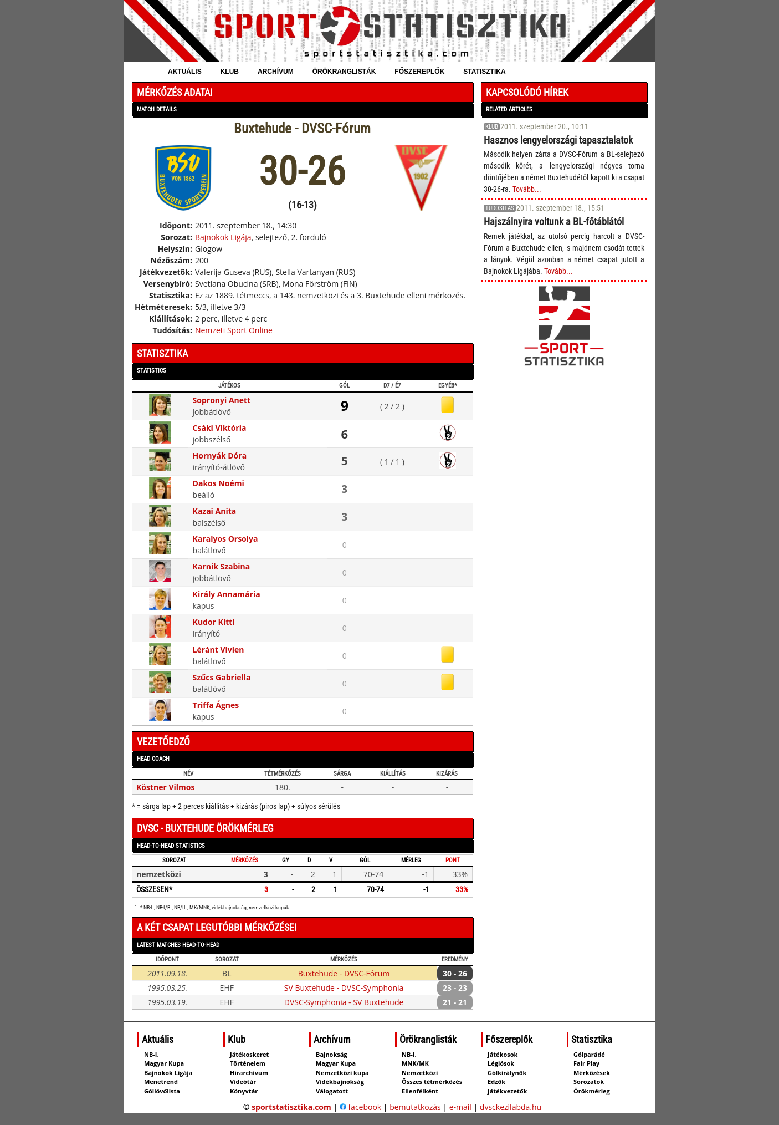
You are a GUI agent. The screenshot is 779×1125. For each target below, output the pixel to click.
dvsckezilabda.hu (510, 1107)
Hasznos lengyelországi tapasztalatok (558, 140)
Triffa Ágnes (216, 705)
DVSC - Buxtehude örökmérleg (205, 828)
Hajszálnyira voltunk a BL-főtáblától (554, 221)
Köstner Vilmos (165, 787)
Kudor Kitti (214, 622)
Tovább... (526, 189)
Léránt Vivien (218, 649)
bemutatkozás (415, 1107)
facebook (360, 1107)
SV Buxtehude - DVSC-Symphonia (343, 988)
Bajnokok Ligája (223, 237)
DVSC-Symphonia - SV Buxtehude (343, 1002)
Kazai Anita (215, 511)
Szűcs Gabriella (222, 677)
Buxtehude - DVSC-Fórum (344, 973)
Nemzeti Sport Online (234, 330)
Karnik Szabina (221, 566)
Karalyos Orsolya (225, 538)
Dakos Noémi (218, 483)
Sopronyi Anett (222, 400)
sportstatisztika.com (291, 1107)
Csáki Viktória (220, 427)
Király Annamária (226, 594)
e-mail (460, 1107)
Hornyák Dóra (220, 455)
